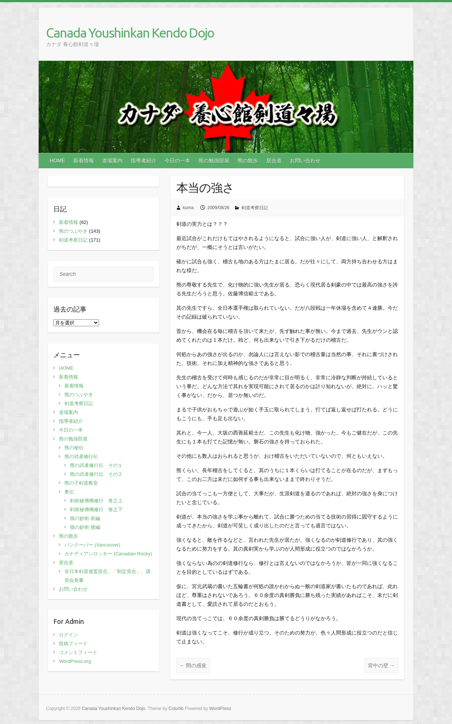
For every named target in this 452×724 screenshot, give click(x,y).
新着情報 (83, 161)
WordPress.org (75, 661)
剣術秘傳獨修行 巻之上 (96, 500)
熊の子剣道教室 (81, 483)
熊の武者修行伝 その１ (96, 465)
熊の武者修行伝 (81, 456)
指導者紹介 (143, 161)
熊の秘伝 (74, 447)
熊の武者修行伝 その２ (96, 474)
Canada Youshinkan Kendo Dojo (130, 32)
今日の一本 (177, 161)
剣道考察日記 (254, 207)
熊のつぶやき (73, 231)
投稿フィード (73, 643)
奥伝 (69, 492)
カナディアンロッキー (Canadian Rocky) (108, 553)
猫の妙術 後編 (85, 527)
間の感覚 (193, 665)
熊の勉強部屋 (213, 161)
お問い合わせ (305, 161)
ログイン (68, 634)
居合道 (274, 161)
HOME (57, 161)
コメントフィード (78, 652)
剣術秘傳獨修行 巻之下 (96, 509)
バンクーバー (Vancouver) (92, 545)
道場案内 (112, 161)
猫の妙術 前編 (85, 518)
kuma (188, 207)
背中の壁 (381, 665)
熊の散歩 (247, 161)
